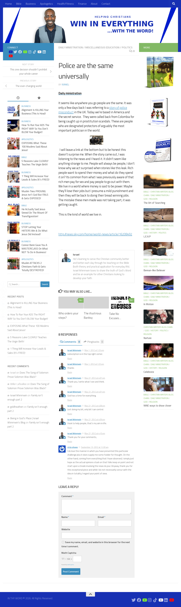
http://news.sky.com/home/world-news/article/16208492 (95, 234)
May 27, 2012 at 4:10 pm (95, 433)
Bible (18, 4)
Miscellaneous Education (102, 47)
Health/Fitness (65, 4)
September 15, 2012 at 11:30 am (94, 447)
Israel (65, 84)
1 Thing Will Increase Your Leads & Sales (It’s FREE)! (35, 178)
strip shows (72, 447)
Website (65, 529)
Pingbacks (94, 342)
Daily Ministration (70, 47)
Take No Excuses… (115, 316)
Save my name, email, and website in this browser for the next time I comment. (95, 544)
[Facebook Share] (3, 284)
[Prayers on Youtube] (39, 52)
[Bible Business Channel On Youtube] (25, 52)
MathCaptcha (70, 565)
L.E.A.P (147, 236)
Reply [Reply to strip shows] (69, 478)
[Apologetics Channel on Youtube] (10, 56)
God (146, 198)
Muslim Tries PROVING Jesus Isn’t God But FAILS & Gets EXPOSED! (35, 194)
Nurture (147, 338)
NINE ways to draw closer (157, 406)
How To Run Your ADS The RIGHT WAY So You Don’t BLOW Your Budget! (35, 128)
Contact (106, 4)
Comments (70, 342)
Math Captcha (68, 553)
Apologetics (46, 4)
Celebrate (149, 372)
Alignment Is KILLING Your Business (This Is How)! (35, 111)
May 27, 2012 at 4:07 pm (95, 378)
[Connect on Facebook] (20, 52)
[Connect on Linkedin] (44, 52)
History (153, 232)
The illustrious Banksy (92, 315)
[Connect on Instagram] (29, 52)
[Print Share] (3, 317)
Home (8, 4)
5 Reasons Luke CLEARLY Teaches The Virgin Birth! (35, 163)
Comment (67, 496)
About (94, 4)
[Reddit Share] (3, 323)
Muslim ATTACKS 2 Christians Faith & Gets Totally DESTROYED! (34, 266)
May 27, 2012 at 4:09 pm (95, 419)
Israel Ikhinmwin (74, 350)
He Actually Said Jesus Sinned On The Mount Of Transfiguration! (34, 212)
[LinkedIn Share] (3, 303)
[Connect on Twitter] (15, 52)
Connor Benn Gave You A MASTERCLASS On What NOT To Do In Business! (35, 248)
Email (101, 517)
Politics (127, 47)
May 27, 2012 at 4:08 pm (95, 405)
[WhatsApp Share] (3, 310)
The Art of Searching (154, 203)
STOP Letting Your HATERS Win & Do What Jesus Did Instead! (34, 230)
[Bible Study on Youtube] (10, 52)
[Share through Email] (3, 297)
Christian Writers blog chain (158, 327)
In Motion (149, 304)
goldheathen (16, 407)
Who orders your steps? (68, 315)
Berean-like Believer (154, 270)
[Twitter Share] (3, 290)
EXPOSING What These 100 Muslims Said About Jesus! (34, 146)
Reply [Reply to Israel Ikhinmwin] (69, 358)
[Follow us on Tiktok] (34, 52)
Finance (82, 4)
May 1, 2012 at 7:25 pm (94, 350)
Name (65, 517)
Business (31, 4)
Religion (153, 198)
